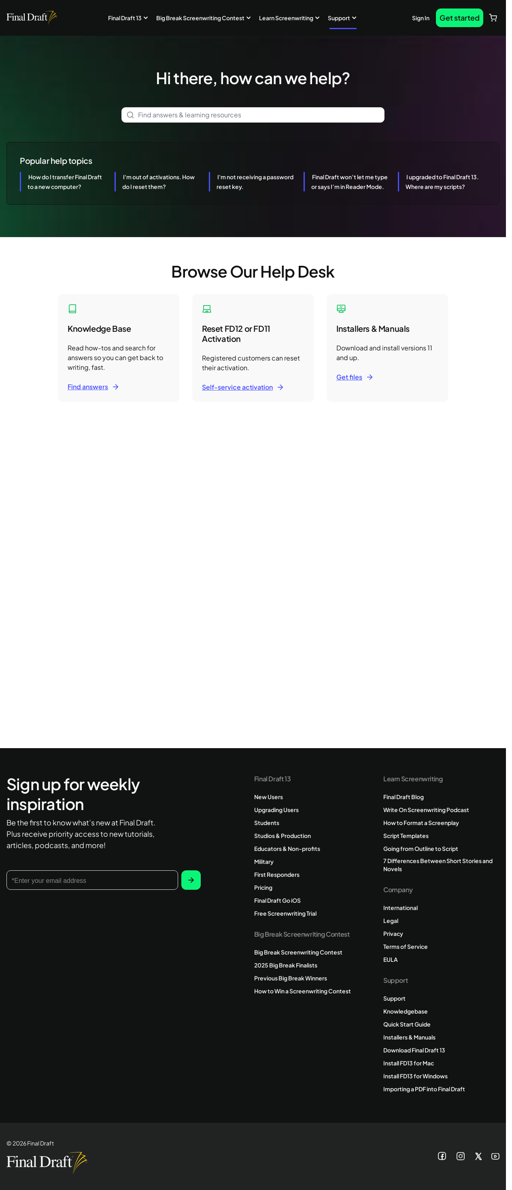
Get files (349, 377)
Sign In (420, 17)
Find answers (88, 386)
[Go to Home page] (31, 18)
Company (397, 889)
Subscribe (190, 880)
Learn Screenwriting (286, 17)
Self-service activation (237, 387)
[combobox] (253, 115)
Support (339, 17)
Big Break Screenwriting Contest (200, 17)
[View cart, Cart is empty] (493, 17)
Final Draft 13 (125, 17)
